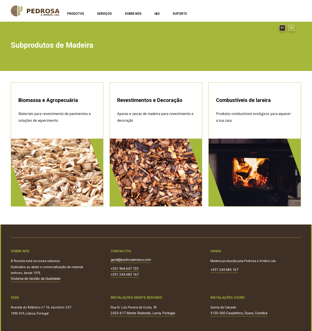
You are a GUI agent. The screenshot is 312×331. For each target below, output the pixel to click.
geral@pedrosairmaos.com (131, 260)
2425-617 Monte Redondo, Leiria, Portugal (143, 313)
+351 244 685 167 (125, 275)
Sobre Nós (133, 13)
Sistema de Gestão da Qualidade (35, 279)
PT (282, 28)
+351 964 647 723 (125, 269)
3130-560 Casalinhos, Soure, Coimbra (238, 313)
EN (291, 28)
